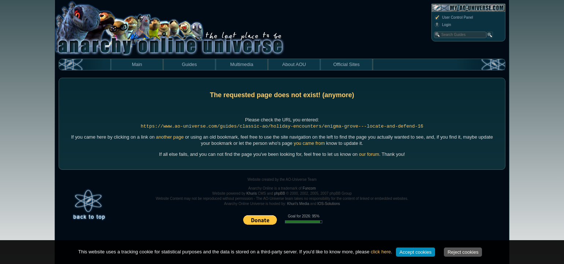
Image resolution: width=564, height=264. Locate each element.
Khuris (251, 193)
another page (170, 137)
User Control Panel (453, 17)
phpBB (279, 193)
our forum (369, 154)
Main (137, 64)
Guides (189, 64)
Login (442, 24)
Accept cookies (415, 252)
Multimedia (241, 64)
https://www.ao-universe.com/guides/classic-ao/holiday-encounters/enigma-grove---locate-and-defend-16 (282, 126)
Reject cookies (463, 252)
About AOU (294, 64)
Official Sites (346, 64)
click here (381, 251)
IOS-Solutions (329, 204)
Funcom (309, 188)
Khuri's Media (298, 204)
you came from (309, 143)
